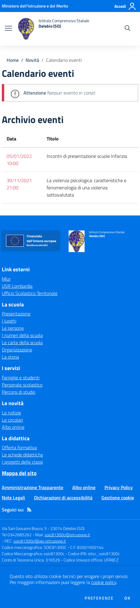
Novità (32, 60)
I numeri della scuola (22, 335)
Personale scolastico (22, 384)
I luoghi (9, 320)
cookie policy (103, 582)
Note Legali (13, 497)
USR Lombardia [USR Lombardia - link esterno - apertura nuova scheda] (17, 286)
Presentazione (16, 313)
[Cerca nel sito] (127, 29)
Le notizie (11, 412)
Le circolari (12, 419)
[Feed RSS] (29, 509)
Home (13, 60)
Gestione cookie (117, 497)
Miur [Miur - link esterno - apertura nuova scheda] (6, 278)
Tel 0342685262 (17, 534)
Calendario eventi (64, 60)
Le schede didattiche (22, 454)
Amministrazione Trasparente (32, 487)
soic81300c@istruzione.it (67, 534)
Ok (127, 598)
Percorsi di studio (18, 392)
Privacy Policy (118, 487)
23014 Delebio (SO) (67, 528)
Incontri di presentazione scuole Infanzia (87, 156)
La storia (10, 356)
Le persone (13, 328)
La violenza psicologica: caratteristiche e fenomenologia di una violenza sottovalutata (86, 187)
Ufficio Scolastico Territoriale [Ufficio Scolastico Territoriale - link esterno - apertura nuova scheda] (30, 293)
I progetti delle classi (22, 461)
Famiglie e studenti (20, 377)
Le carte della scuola (22, 342)
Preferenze (99, 598)
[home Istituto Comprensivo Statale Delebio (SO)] (53, 29)
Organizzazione (17, 349)
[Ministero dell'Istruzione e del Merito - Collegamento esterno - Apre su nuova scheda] (35, 6)
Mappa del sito (19, 473)
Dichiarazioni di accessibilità (63, 497)
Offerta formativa (19, 447)
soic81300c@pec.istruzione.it (40, 541)
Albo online (13, 427)
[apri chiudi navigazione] (8, 28)
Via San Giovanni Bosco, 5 (24, 528)
